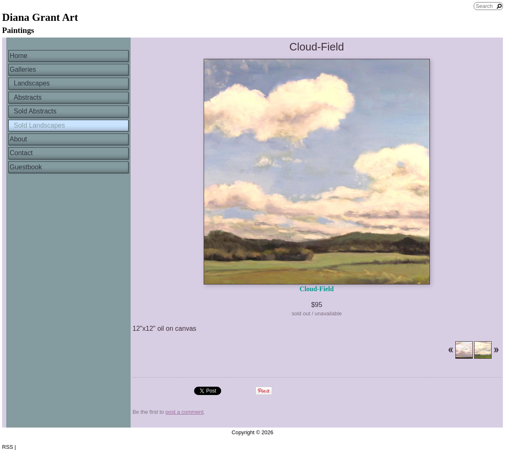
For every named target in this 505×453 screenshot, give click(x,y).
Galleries (23, 69)
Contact (21, 152)
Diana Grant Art (40, 17)
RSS (7, 447)
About (18, 139)
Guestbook (26, 167)
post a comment (184, 412)
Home (19, 55)
